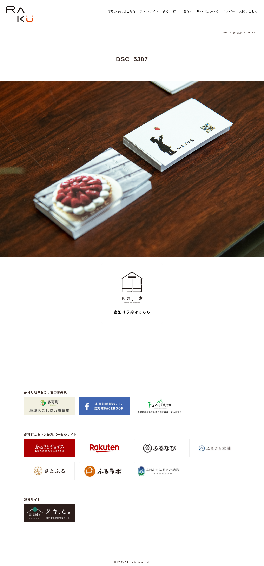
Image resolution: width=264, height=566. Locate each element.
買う (166, 11)
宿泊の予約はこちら (122, 11)
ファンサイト (149, 11)
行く (176, 11)
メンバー (229, 11)
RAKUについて (207, 11)
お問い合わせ (248, 11)
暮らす (188, 11)
